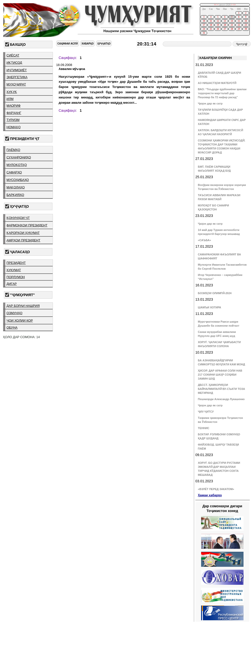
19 (218, 25)
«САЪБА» (204, 240)
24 (204, 29)
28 (232, 29)
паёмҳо (13, 150)
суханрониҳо (18, 157)
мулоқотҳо (16, 165)
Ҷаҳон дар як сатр (210, 103)
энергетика (16, 77)
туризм (12, 120)
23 (246, 25)
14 (232, 21)
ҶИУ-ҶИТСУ (206, 411)
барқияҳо (15, 195)
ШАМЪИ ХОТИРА (209, 307)
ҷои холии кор (19, 320)
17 (204, 25)
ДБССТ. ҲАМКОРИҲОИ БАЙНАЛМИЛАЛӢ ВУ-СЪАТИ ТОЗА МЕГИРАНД (221, 388)
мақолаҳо (15, 187)
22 (239, 25)
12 (218, 21)
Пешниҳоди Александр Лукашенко (221, 399)
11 (211, 21)
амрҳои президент (23, 240)
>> (234, 4)
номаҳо (13, 127)
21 (232, 25)
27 (225, 29)
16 (246, 21)
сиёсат (12, 55)
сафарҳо (14, 172)
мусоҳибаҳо (17, 180)
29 (239, 29)
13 (225, 21)
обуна (11, 327)
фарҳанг (13, 113)
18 (211, 25)
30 (246, 29)
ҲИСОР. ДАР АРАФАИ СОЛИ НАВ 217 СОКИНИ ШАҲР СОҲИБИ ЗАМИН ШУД (220, 374)
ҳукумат (13, 270)
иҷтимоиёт (16, 70)
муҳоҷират (16, 84)
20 (225, 25)
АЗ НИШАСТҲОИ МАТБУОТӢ (217, 82)
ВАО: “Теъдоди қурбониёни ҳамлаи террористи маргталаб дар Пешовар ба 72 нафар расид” (222, 93)
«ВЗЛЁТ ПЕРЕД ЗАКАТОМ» (216, 489)
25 (211, 29)
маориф (13, 105)
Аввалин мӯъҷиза (72, 69)
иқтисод (14, 62)
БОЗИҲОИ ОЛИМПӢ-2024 (215, 293)
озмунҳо (14, 313)
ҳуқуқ (11, 92)
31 (204, 33)
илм (9, 99)
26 (218, 29)
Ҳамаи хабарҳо (210, 495)
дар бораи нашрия (23, 306)
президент (16, 263)
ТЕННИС (203, 428)
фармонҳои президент (26, 225)
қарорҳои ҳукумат (23, 233)
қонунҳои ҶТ (18, 218)
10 (204, 21)
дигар (11, 284)
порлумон (15, 277)
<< (215, 4)
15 (239, 21)
